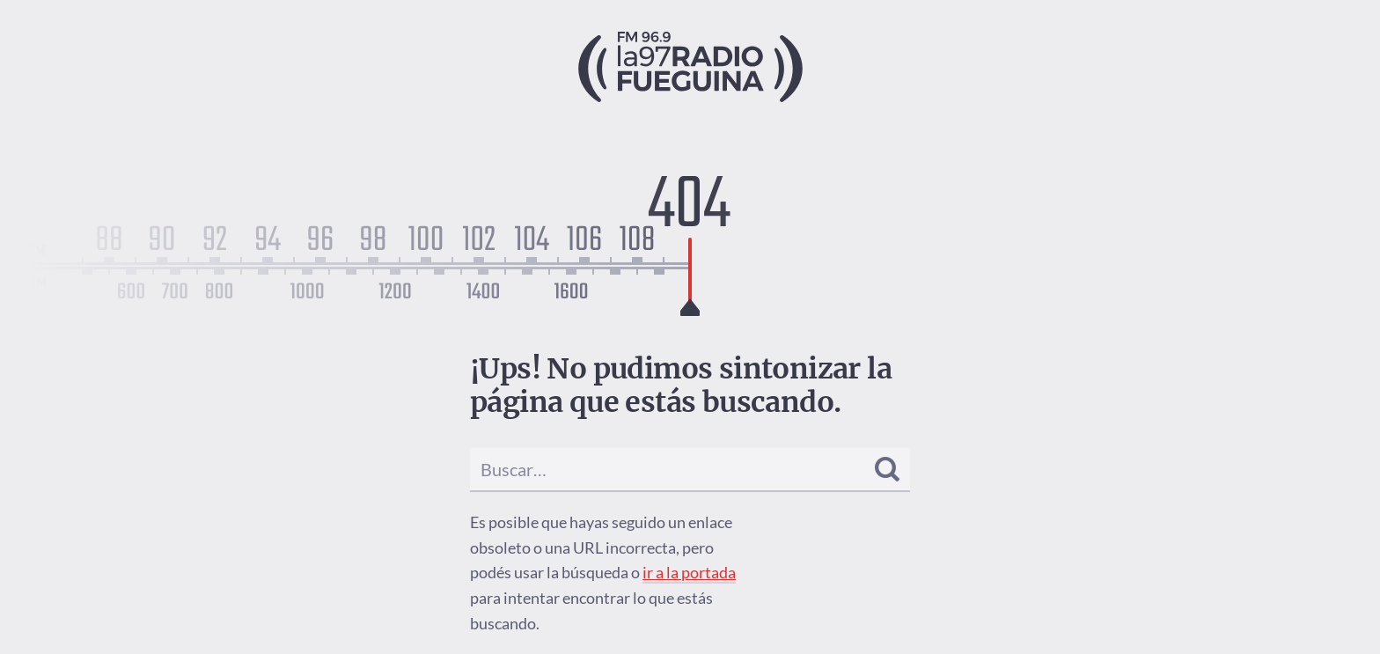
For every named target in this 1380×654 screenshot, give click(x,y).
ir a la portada (689, 572)
